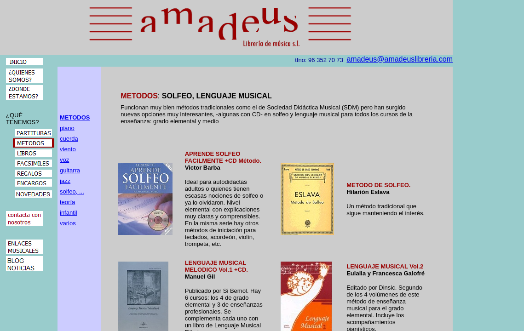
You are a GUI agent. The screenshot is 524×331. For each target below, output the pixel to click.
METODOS (75, 117)
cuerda (69, 138)
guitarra (70, 170)
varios (68, 223)
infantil (68, 212)
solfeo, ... (72, 191)
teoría (67, 202)
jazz (65, 180)
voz (64, 159)
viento (68, 149)
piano (67, 128)
